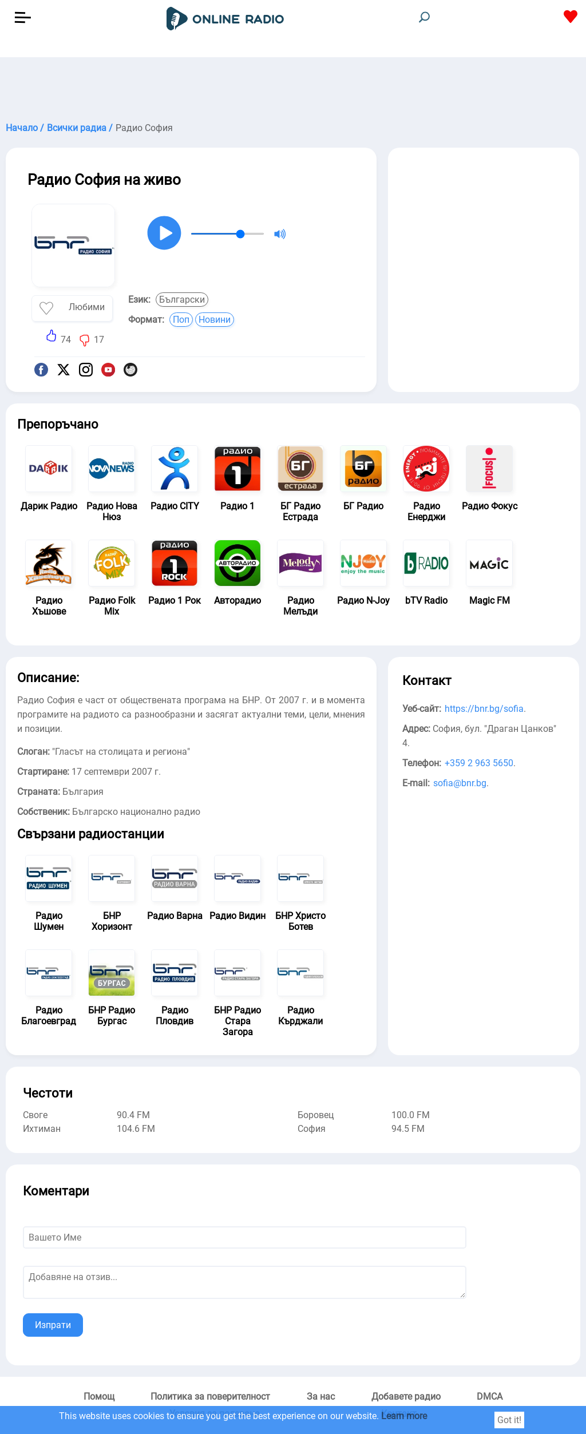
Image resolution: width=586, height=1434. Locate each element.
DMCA (489, 1396)
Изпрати (53, 1325)
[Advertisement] (293, 85)
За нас (321, 1396)
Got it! (509, 1420)
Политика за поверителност (210, 1396)
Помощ (99, 1396)
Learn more (404, 1416)
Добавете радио (406, 1396)
